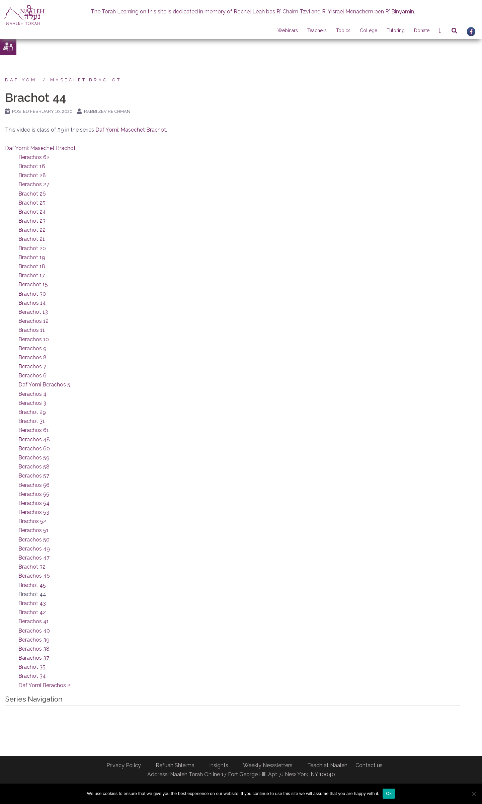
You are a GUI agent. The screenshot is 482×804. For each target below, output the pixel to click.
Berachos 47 (34, 558)
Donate (421, 30)
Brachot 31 (31, 421)
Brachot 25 (32, 203)
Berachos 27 (33, 184)
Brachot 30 (32, 294)
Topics (343, 30)
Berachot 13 (33, 312)
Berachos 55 (33, 494)
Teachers (317, 30)
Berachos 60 (34, 448)
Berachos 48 (34, 439)
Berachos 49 (34, 548)
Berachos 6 (32, 375)
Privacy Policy (123, 765)
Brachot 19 (31, 257)
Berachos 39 (34, 640)
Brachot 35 (32, 667)
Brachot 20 (32, 248)
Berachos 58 (34, 466)
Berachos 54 (34, 503)
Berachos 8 (32, 357)
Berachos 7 (32, 366)
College (368, 30)
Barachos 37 (33, 658)
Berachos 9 (32, 348)
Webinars (287, 30)
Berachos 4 (32, 394)
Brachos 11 (31, 330)
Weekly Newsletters (268, 765)
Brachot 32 (32, 567)
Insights (218, 765)
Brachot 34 (32, 676)
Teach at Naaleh (327, 765)
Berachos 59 (34, 457)
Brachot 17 (31, 275)
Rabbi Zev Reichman (107, 111)
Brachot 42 (32, 612)
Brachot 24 (32, 212)
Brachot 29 (32, 412)
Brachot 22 (32, 230)
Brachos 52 (32, 521)
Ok (389, 793)
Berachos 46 (34, 576)
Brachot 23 (32, 221)
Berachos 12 (33, 321)
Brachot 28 (32, 175)
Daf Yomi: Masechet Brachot (130, 130)
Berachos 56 (34, 485)
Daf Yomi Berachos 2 (44, 685)
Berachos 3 (32, 403)
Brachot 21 (31, 239)
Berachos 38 (34, 649)
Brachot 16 (31, 166)
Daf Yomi (22, 79)
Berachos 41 (33, 621)
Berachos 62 (34, 157)
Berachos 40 (34, 631)
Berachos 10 (33, 339)
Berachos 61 (33, 430)
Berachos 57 (33, 475)
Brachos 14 (32, 303)
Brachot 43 (32, 603)
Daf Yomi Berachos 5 (44, 384)
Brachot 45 (32, 585)
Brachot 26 (32, 194)
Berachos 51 (33, 530)
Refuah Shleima (175, 765)
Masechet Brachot (85, 79)
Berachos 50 (34, 539)
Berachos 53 (33, 512)
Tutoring (396, 30)
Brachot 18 (31, 266)
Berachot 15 (33, 284)
